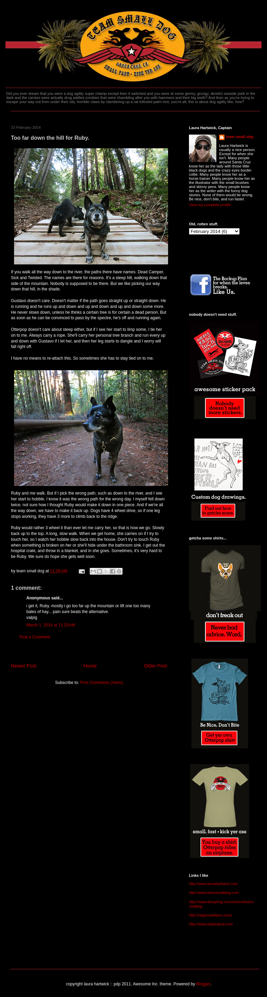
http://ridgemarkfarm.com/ (210, 915)
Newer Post (23, 666)
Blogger (203, 984)
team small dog (239, 137)
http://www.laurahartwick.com (213, 884)
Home (90, 666)
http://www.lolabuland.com (211, 924)
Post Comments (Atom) (101, 682)
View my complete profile (210, 205)
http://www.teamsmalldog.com (214, 892)
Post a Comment (35, 637)
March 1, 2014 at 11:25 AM (50, 625)
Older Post (155, 666)
